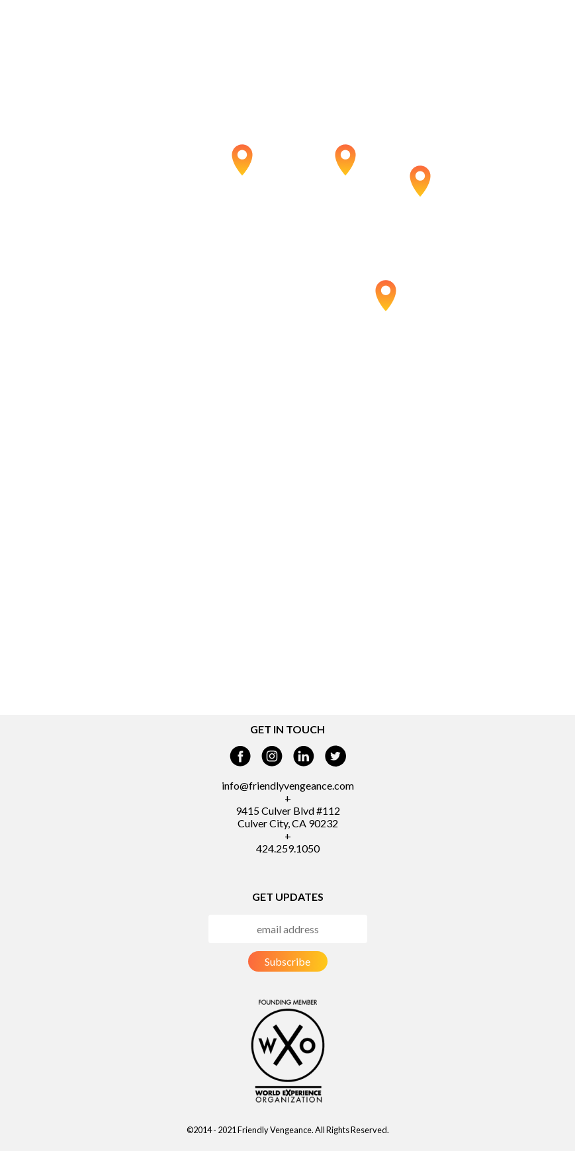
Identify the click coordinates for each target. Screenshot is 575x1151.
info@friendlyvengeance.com (288, 785)
